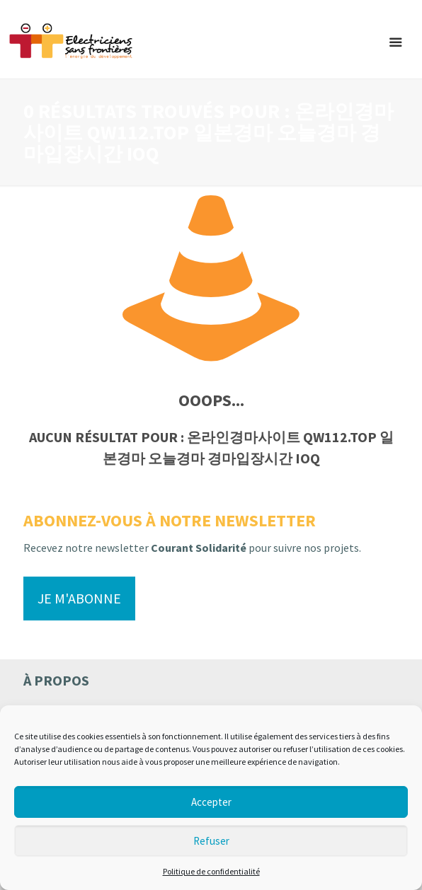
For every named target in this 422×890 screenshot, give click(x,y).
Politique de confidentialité (211, 871)
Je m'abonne (79, 598)
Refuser (211, 841)
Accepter (211, 802)
